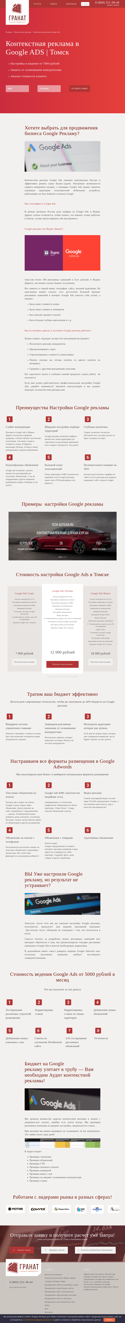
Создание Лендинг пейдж (55, 1281)
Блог (47, 1309)
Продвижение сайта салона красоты (59, 1292)
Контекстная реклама (23, 32)
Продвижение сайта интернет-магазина (61, 1295)
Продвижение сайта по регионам (58, 1298)
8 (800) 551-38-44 (107, 2)
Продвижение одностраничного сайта (60, 1302)
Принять (109, 1320)
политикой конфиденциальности (38, 1320)
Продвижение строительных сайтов (59, 1288)
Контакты (49, 1312)
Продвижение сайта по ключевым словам (61, 1285)
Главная (9, 32)
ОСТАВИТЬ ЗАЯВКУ (79, 88)
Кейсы (47, 1305)
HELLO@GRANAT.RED (17, 1287)
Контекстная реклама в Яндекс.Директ (60, 1278)
